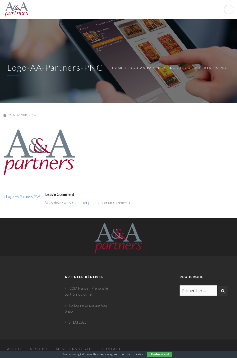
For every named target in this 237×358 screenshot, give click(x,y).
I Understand (159, 354)
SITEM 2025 (77, 322)
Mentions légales (76, 349)
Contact (111, 349)
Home (117, 68)
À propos (40, 349)
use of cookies (134, 354)
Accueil (15, 349)
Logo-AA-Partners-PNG (152, 68)
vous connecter (75, 202)
